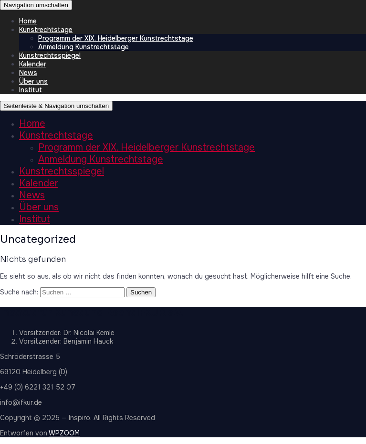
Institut (30, 90)
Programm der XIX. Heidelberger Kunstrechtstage (115, 38)
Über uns (33, 81)
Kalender (32, 64)
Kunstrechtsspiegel (50, 55)
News (28, 72)
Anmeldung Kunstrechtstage (83, 47)
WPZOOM (64, 433)
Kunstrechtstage (46, 29)
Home (28, 21)
